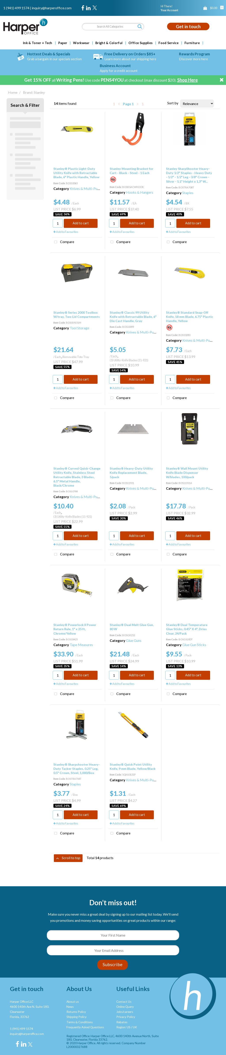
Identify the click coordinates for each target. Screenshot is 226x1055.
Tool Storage (79, 328)
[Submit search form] (139, 26)
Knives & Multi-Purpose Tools (92, 188)
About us (72, 1001)
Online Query (125, 1006)
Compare (63, 242)
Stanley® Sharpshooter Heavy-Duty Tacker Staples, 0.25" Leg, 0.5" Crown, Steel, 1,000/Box (76, 769)
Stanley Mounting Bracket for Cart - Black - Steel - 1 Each (131, 171)
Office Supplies (140, 43)
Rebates (121, 1022)
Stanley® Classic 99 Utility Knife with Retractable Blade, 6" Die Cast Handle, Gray (133, 317)
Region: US (123, 1027)
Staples (187, 193)
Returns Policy (76, 1012)
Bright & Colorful (108, 43)
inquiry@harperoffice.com (52, 8)
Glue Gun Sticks (194, 645)
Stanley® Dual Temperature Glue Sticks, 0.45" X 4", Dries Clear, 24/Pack (186, 629)
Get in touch (188, 26)
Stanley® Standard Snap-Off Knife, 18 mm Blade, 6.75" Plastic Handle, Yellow (189, 317)
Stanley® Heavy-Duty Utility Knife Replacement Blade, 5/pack (131, 473)
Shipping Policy (76, 1017)
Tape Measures (81, 645)
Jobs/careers (124, 1012)
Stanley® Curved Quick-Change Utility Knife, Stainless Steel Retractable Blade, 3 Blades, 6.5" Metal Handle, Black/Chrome (76, 477)
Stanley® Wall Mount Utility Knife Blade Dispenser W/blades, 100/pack (187, 473)
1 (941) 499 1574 (16, 8)
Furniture (192, 43)
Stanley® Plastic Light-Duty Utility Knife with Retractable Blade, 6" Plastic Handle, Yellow (76, 173)
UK (135, 1027)
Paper (62, 43)
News (70, 1006)
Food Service (168, 43)
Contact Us (123, 1001)
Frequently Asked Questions (85, 1027)
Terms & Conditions (79, 1022)
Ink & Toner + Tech (37, 43)
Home (12, 92)
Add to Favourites (65, 232)
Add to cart (81, 223)
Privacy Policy (125, 1017)
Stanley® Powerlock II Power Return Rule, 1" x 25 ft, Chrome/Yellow (74, 629)
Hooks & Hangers (139, 192)
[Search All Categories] (113, 26)
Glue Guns (133, 640)
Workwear (81, 43)
